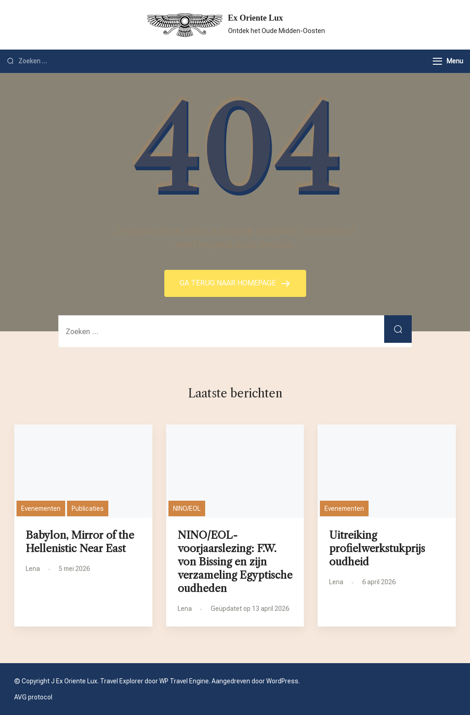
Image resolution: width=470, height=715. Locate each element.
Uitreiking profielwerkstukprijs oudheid (377, 548)
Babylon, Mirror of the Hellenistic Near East (80, 542)
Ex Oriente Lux (255, 17)
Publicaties (88, 508)
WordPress (282, 681)
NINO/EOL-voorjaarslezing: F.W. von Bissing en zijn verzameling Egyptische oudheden (235, 562)
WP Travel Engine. (184, 681)
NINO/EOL (187, 508)
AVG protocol (33, 697)
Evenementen (41, 508)
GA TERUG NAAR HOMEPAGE (228, 283)
